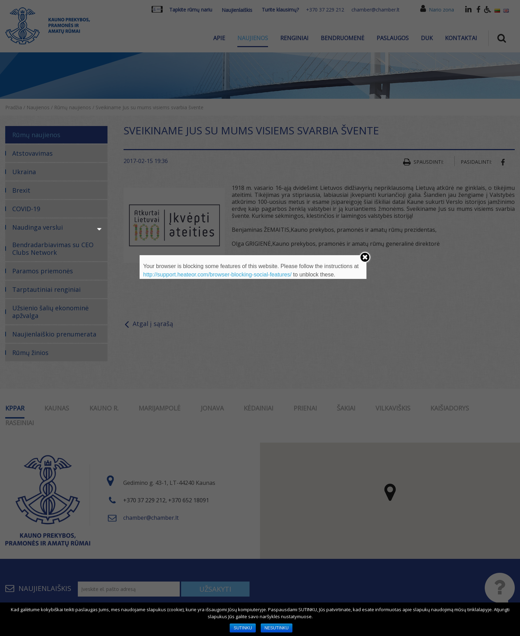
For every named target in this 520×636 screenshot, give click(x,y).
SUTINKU (242, 628)
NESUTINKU (277, 628)
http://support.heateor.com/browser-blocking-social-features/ (217, 275)
